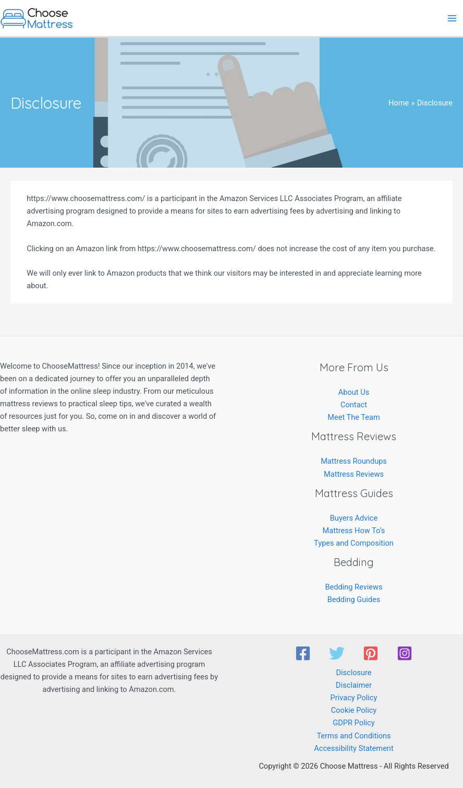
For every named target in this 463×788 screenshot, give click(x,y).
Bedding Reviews (353, 587)
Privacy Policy (354, 697)
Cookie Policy (353, 710)
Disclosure (353, 672)
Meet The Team (353, 417)
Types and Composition (354, 543)
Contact (353, 404)
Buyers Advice (353, 518)
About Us (353, 392)
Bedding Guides (354, 599)
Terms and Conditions (353, 735)
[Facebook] (303, 653)
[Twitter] (337, 653)
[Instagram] (404, 653)
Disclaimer (354, 685)
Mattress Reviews (354, 474)
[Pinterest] (371, 653)
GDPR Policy (353, 722)
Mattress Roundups (354, 461)
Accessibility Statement (353, 748)
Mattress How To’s (354, 530)
